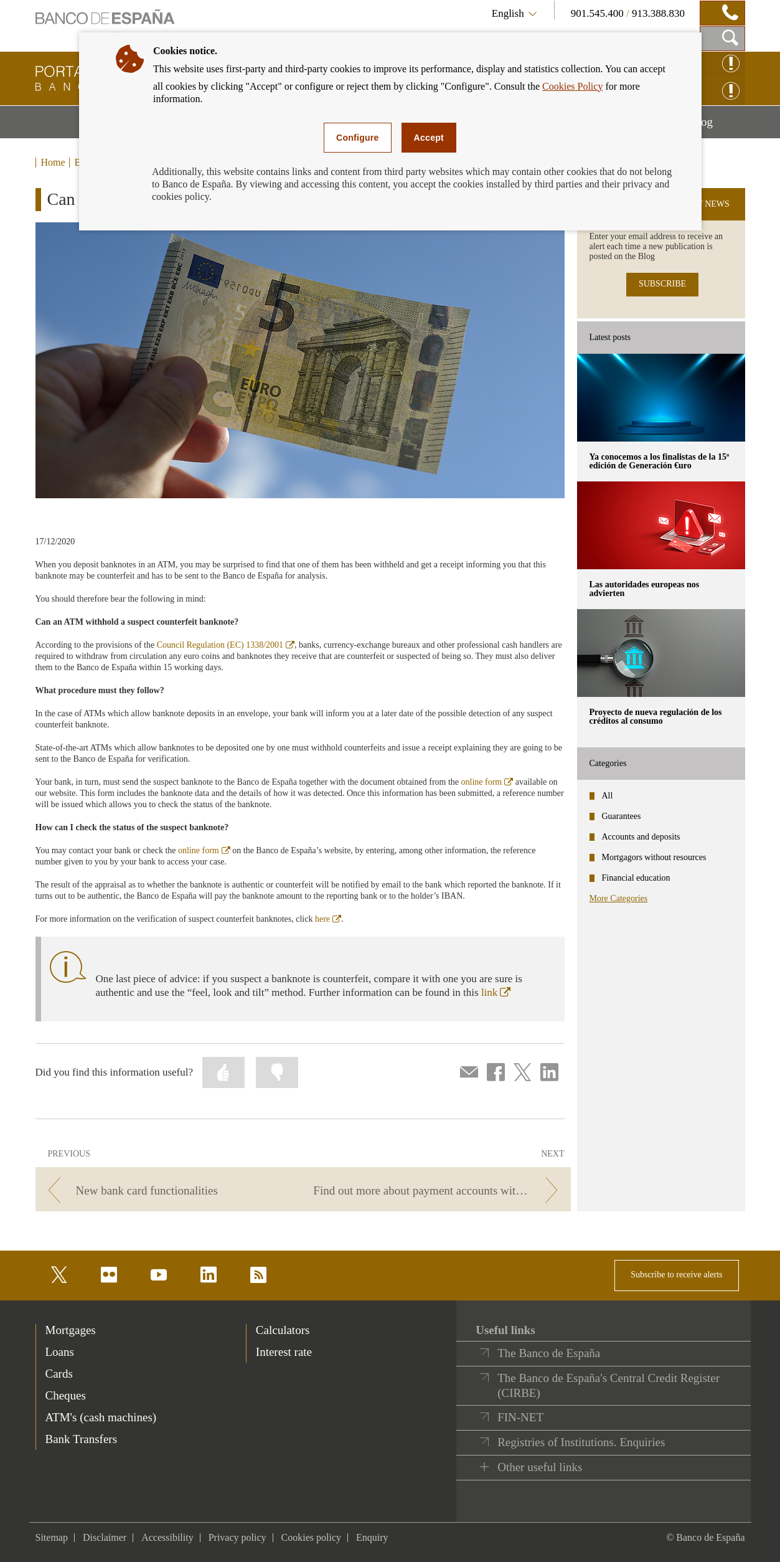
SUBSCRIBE (662, 283)
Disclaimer (104, 1537)
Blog (717, 126)
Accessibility (167, 1537)
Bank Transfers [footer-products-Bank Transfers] (81, 1439)
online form (487, 782)
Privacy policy (237, 1537)
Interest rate (284, 1351)
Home (53, 163)
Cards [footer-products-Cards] (59, 1373)
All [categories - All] (607, 795)
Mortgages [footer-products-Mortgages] (70, 1330)
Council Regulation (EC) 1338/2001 (225, 645)
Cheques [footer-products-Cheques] (65, 1395)
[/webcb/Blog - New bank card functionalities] (167, 1190)
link (495, 992)
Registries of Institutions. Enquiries (581, 1442)
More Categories (619, 898)
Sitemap (51, 1537)
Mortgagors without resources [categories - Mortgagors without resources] (654, 857)
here (328, 919)
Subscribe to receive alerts (676, 1274)
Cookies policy (311, 1537)
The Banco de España (548, 1353)
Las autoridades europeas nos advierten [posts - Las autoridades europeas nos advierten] (645, 589)
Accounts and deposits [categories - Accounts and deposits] (641, 836)
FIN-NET (520, 1417)
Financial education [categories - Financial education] (636, 878)
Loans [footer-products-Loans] (59, 1351)
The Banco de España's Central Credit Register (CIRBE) (608, 1385)
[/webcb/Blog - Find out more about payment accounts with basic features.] (438, 1190)
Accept (429, 138)
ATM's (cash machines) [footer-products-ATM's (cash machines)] (101, 1417)
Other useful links (539, 1467)
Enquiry (372, 1537)
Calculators (283, 1330)
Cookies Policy (572, 86)
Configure (357, 138)
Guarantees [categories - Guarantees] (621, 816)
